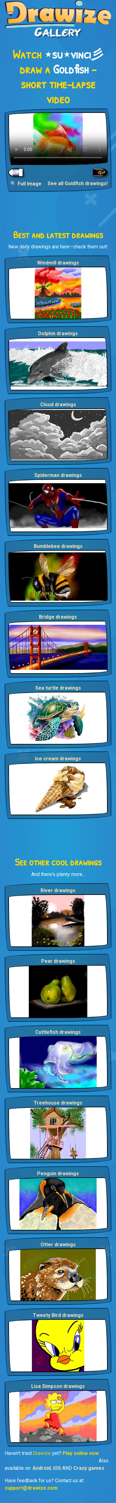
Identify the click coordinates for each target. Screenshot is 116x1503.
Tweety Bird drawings (58, 1315)
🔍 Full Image (25, 184)
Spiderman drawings (58, 475)
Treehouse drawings (58, 1103)
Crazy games (88, 1468)
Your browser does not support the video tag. (58, 138)
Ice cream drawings (58, 759)
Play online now (80, 1453)
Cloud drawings (58, 404)
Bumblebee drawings (58, 546)
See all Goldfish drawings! (78, 183)
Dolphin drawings (58, 333)
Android (41, 1468)
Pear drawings (58, 961)
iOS (57, 1468)
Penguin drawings (58, 1173)
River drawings (58, 890)
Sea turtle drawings (58, 688)
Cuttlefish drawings (58, 1032)
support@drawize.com (31, 1488)
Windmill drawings (58, 263)
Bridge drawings (58, 617)
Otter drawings (58, 1244)
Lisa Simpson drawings (58, 1386)
